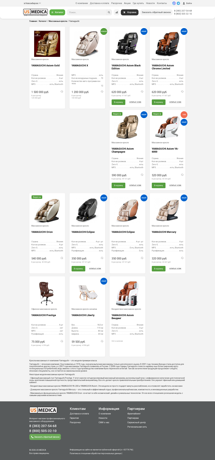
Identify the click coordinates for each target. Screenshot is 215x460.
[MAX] (174, 3)
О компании (82, 3)
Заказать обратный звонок (156, 12)
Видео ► (117, 114)
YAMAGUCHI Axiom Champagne (123, 150)
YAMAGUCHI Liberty (83, 315)
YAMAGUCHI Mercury (164, 231)
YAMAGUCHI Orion (42, 231)
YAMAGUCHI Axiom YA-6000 (165, 150)
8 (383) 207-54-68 (183, 10)
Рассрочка (116, 3)
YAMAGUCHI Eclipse (83, 231)
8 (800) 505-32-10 (183, 13)
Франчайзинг (134, 413)
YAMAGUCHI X (80, 65)
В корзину (118, 102)
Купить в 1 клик (135, 102)
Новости (150, 3)
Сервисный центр (136, 422)
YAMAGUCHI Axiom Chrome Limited (163, 67)
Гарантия (74, 418)
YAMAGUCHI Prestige (43, 315)
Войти (187, 3)
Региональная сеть (137, 427)
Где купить (138, 3)
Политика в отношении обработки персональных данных (95, 453)
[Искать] (109, 12)
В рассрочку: (121, 96)
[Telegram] (178, 3)
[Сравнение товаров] (117, 12)
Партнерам (133, 418)
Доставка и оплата (99, 3)
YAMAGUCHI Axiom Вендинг (123, 317)
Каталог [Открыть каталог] (57, 12)
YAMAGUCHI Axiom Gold (45, 65)
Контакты (162, 3)
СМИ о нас (104, 422)
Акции (127, 3)
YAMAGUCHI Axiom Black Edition (126, 67)
